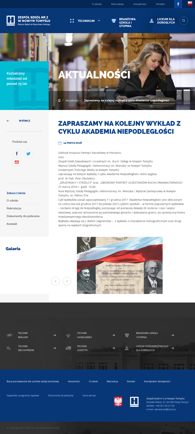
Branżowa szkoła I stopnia (127, 23)
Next (67, 281)
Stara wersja (89, 395)
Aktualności (139, 4)
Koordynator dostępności (157, 381)
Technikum (86, 21)
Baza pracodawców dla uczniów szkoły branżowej (33, 381)
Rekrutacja (117, 4)
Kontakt (160, 4)
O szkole (97, 4)
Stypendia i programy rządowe (23, 395)
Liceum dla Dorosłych (166, 21)
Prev (55, 281)
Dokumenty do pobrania (23, 216)
